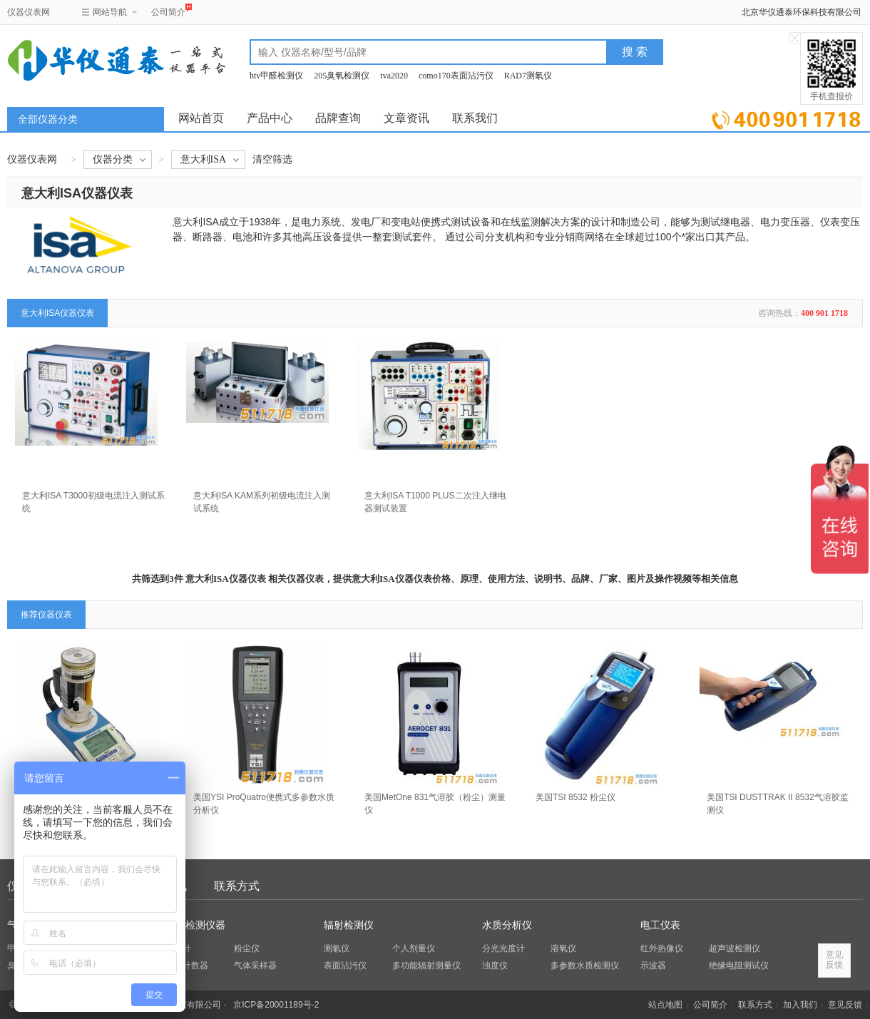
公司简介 (168, 10)
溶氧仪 (563, 948)
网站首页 (201, 118)
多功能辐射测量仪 (426, 966)
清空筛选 (272, 159)
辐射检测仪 (349, 925)
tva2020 (394, 76)
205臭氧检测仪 (341, 76)
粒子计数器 (186, 966)
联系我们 (475, 118)
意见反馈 (845, 1005)
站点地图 (665, 1005)
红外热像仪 (661, 948)
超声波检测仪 (734, 948)
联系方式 (237, 886)
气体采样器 (255, 966)
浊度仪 (495, 966)
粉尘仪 (247, 948)
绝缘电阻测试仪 (739, 966)
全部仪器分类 (48, 119)
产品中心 (269, 118)
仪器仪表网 (28, 12)
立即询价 (786, 117)
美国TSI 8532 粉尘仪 (575, 797)
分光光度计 (503, 948)
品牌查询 (338, 118)
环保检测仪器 (195, 925)
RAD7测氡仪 (528, 76)
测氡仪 (336, 948)
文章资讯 (406, 118)
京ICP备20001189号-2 (276, 1005)
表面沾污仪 (345, 966)
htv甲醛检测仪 (276, 76)
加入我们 (800, 1005)
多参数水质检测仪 (585, 966)
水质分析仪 (507, 925)
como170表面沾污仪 (456, 76)
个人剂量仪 (413, 948)
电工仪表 (660, 925)
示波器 (653, 966)
